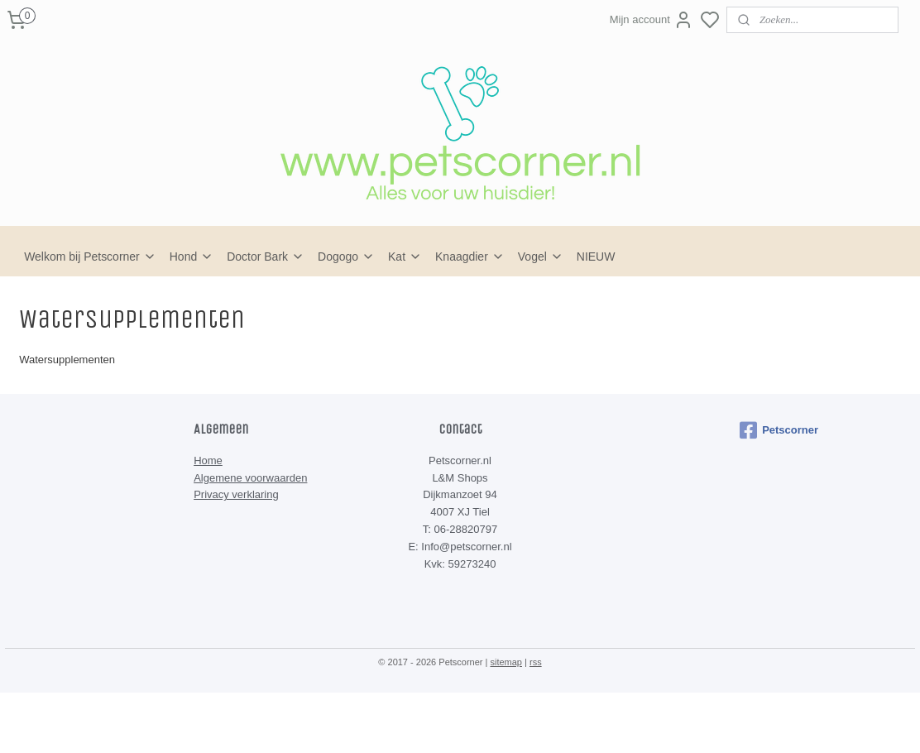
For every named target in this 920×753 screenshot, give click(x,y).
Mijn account (651, 20)
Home (208, 460)
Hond (191, 256)
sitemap (506, 662)
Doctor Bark (265, 256)
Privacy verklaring (236, 494)
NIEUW (596, 256)
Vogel (540, 256)
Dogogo (346, 256)
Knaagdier (470, 256)
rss (535, 662)
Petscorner (779, 430)
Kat (405, 256)
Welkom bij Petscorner (90, 256)
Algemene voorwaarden (250, 478)
